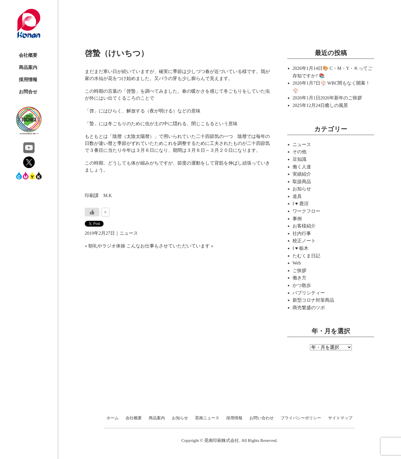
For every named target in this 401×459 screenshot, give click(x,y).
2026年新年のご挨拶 (341, 97)
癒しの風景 (336, 105)
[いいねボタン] (92, 212)
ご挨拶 (299, 270)
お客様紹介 (304, 225)
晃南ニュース (207, 418)
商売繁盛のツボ (309, 307)
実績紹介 (302, 174)
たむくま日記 (306, 255)
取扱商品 (302, 181)
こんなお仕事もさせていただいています (168, 245)
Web (297, 263)
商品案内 (28, 67)
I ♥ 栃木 (300, 248)
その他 (299, 151)
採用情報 (28, 79)
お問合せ (28, 91)
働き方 (299, 277)
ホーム (112, 418)
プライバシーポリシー (301, 418)
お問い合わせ (261, 418)
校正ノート (304, 240)
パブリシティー (309, 292)
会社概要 (28, 55)
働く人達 (302, 166)
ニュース (128, 233)
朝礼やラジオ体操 (106, 245)
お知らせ (302, 188)
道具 (297, 196)
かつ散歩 (302, 285)
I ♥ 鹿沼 (300, 203)
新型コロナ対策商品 (313, 300)
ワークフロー (306, 211)
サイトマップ (340, 418)
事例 (297, 218)
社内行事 (302, 233)
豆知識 (299, 159)
